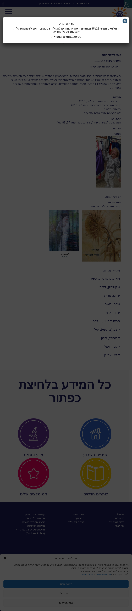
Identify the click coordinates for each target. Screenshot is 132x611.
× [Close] (125, 21)
